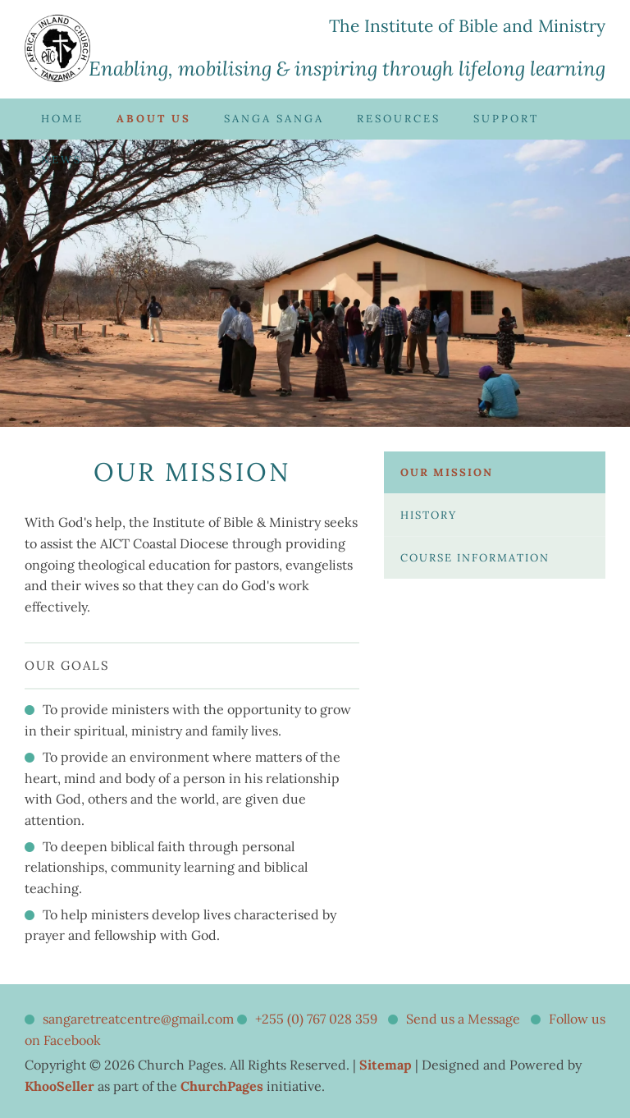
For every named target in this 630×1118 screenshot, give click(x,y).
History (428, 515)
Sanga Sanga (274, 119)
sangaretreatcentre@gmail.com (138, 1018)
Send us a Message (463, 1018)
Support (506, 119)
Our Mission (446, 472)
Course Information (475, 558)
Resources (399, 119)
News (61, 160)
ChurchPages (221, 1086)
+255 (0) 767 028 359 (316, 1018)
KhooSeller (59, 1086)
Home (62, 119)
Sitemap (385, 1064)
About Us (153, 119)
